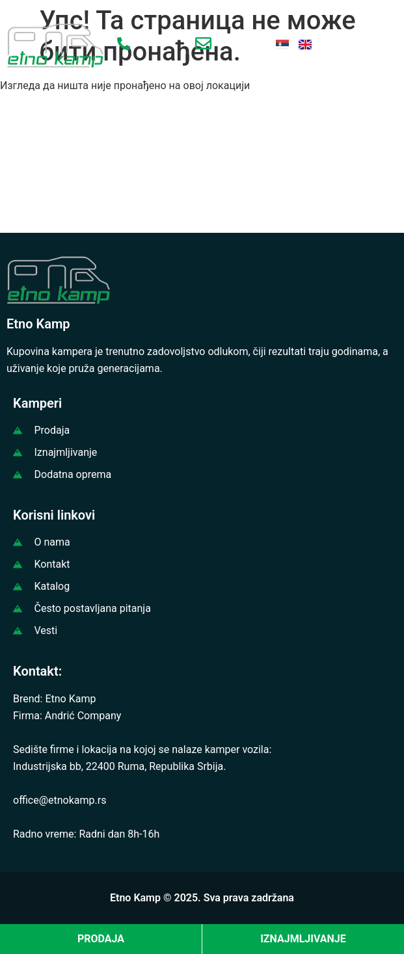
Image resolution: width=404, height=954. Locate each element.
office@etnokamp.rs (59, 800)
